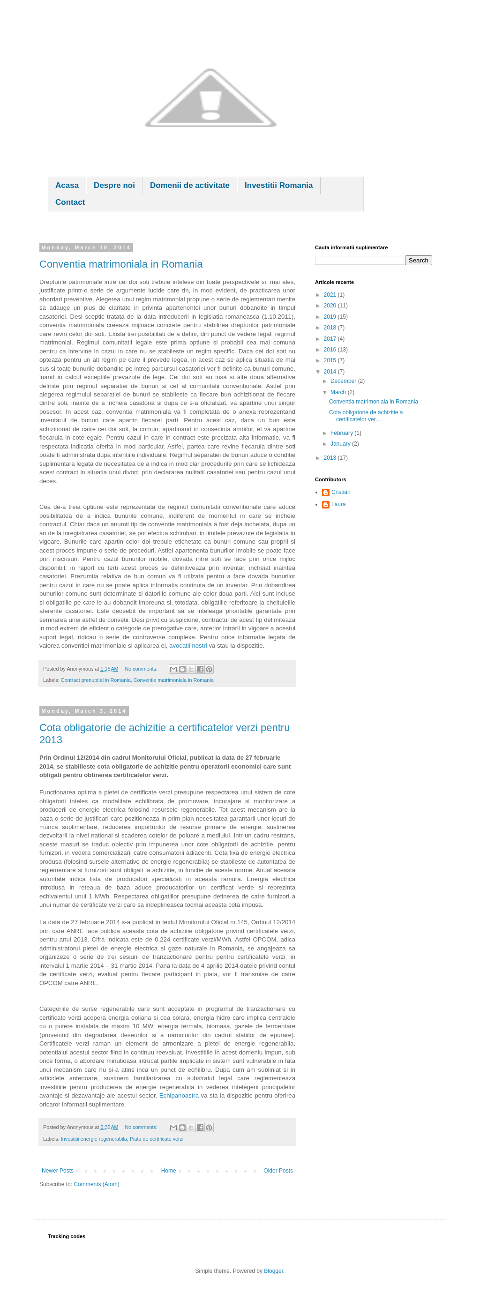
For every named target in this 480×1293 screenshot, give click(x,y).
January (341, 444)
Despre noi (114, 185)
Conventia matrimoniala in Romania (121, 264)
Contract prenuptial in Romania (96, 680)
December (344, 381)
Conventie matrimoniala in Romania (174, 680)
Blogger (273, 1271)
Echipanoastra (179, 1095)
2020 (331, 305)
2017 (331, 339)
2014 (331, 371)
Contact (70, 202)
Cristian (341, 492)
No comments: (142, 669)
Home (168, 1170)
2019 (331, 317)
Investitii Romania (279, 185)
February (342, 433)
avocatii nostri (188, 645)
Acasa (67, 185)
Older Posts (278, 1170)
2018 (331, 327)
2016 (331, 349)
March (339, 392)
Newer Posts (58, 1170)
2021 (331, 294)
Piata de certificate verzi (157, 1139)
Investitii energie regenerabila (94, 1139)
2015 (331, 360)
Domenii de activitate (190, 185)
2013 (331, 458)
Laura (338, 504)
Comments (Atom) (96, 1184)
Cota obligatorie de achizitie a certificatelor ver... (366, 415)
